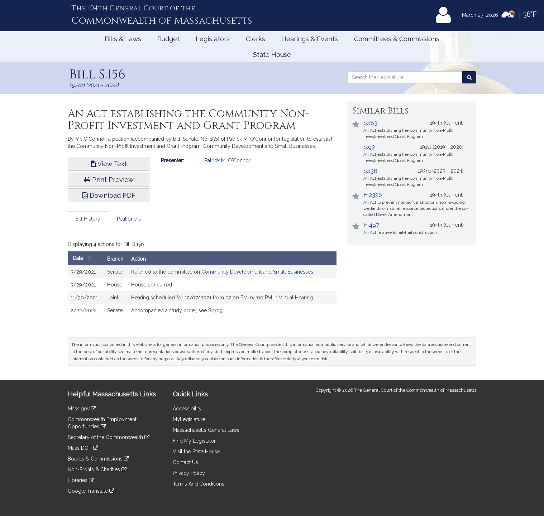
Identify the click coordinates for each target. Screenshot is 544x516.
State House (272, 54)
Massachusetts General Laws (206, 430)
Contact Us (185, 462)
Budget (168, 39)
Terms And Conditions (198, 484)
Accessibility (187, 408)
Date (84, 258)
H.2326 (372, 195)
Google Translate (91, 491)
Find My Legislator (194, 441)
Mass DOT (83, 448)
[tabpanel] (202, 279)
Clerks (255, 39)
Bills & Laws (123, 39)
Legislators (213, 39)
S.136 (370, 171)
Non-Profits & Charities (97, 469)
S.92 (369, 147)
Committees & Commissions (396, 39)
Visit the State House (196, 451)
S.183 (370, 123)
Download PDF (108, 195)
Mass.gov (82, 408)
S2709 (215, 310)
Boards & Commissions (98, 459)
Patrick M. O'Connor (227, 160)
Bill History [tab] (87, 219)
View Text (109, 164)
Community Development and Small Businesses (257, 272)
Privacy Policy (189, 473)
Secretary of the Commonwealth (108, 437)
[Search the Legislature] (469, 77)
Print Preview (109, 179)
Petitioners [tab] (129, 219)
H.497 (371, 225)
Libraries (81, 480)
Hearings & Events (309, 39)
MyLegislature (189, 419)
